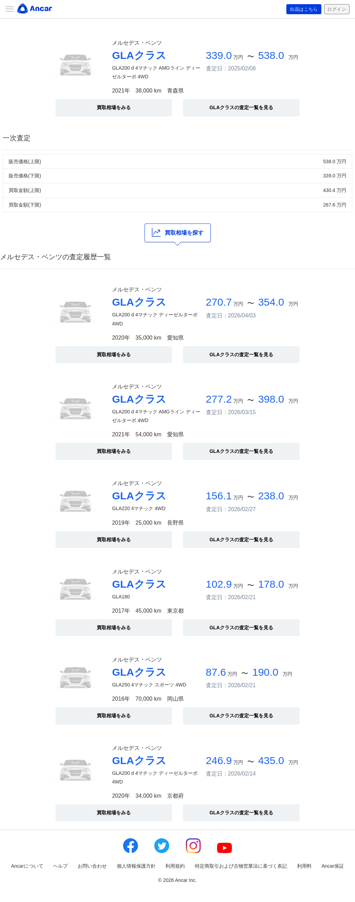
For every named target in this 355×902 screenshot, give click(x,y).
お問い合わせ (92, 866)
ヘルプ (60, 866)
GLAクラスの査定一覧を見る (241, 107)
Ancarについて (27, 866)
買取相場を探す (178, 232)
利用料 (304, 866)
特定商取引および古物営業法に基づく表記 (241, 866)
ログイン (336, 9)
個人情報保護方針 (136, 866)
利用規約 (175, 866)
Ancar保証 (332, 866)
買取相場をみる (114, 107)
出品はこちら (301, 9)
